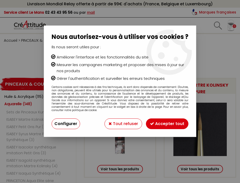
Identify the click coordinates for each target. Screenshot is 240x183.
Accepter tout (167, 124)
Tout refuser (123, 124)
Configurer (65, 124)
